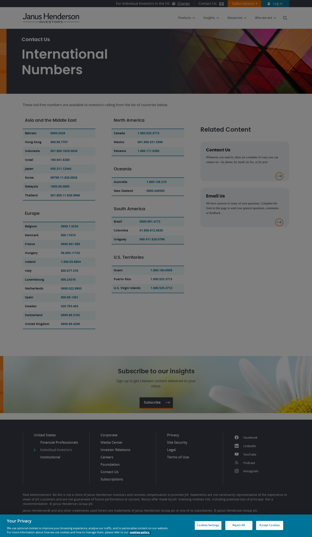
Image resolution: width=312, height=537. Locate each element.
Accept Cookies (269, 525)
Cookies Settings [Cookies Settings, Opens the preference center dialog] (208, 525)
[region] (156, 525)
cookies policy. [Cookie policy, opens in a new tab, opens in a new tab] (140, 532)
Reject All (238, 525)
